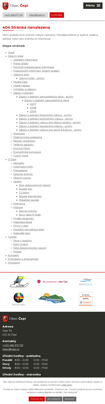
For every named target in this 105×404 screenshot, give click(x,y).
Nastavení (69, 399)
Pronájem (14, 262)
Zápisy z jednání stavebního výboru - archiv (45, 126)
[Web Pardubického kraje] (19, 299)
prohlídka (56, 15)
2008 (33, 107)
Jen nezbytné (53, 399)
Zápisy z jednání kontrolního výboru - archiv (46, 118)
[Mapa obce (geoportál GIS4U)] (86, 282)
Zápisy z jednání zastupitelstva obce (46, 100)
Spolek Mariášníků (30, 196)
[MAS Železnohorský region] (52, 299)
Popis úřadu (20, 63)
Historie (18, 207)
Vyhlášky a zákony (24, 89)
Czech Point (20, 155)
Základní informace (25, 59)
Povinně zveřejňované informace (33, 67)
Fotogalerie (20, 170)
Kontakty (13, 255)
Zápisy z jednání (23, 93)
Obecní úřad (15, 56)
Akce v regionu (22, 240)
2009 (33, 111)
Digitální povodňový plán (28, 229)
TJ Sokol (24, 192)
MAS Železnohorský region (29, 248)
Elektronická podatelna (27, 137)
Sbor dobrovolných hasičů (35, 185)
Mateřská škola (22, 222)
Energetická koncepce (27, 152)
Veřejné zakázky (23, 144)
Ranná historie (28, 211)
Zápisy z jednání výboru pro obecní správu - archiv (50, 122)
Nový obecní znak (30, 214)
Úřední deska (21, 85)
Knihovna (19, 203)
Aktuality (18, 163)
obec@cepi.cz (37, 15)
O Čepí (12, 159)
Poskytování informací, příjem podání (36, 70)
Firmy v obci (20, 225)
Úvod (11, 52)
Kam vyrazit (20, 244)
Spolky (17, 181)
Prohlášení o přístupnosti (23, 259)
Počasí (17, 251)
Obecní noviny (22, 177)
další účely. (67, 385)
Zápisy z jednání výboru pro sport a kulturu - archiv (50, 129)
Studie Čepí (20, 82)
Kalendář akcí (21, 233)
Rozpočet (19, 133)
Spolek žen (25, 189)
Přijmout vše (37, 399)
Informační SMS (23, 166)
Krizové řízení (21, 148)
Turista (12, 236)
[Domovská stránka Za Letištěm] (19, 282)
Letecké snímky (23, 174)
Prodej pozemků (23, 218)
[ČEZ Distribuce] (85, 299)
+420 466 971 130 (13, 15)
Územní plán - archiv (32, 78)
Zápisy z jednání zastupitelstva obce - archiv (46, 96)
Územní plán (21, 74)
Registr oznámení (24, 141)
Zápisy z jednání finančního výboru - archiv (45, 115)
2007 (33, 104)
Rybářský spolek (29, 200)
